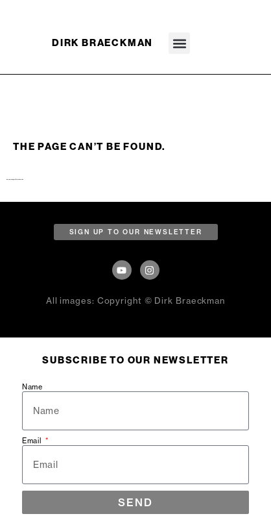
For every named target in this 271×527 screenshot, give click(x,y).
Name (32, 387)
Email (33, 441)
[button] (179, 43)
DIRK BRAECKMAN (102, 43)
